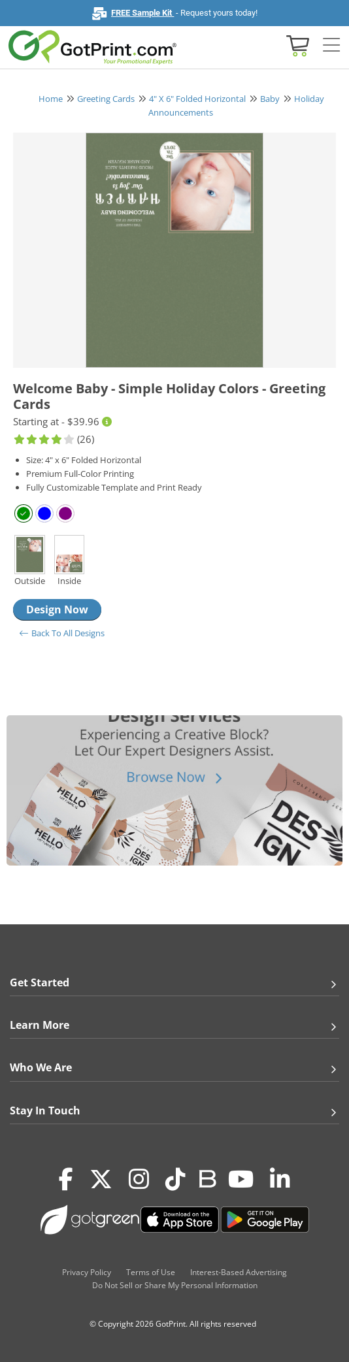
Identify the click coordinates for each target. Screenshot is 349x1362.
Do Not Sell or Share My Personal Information (175, 1285)
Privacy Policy (86, 1272)
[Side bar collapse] (331, 45)
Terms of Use (150, 1272)
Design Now (57, 609)
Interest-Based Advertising (238, 1272)
